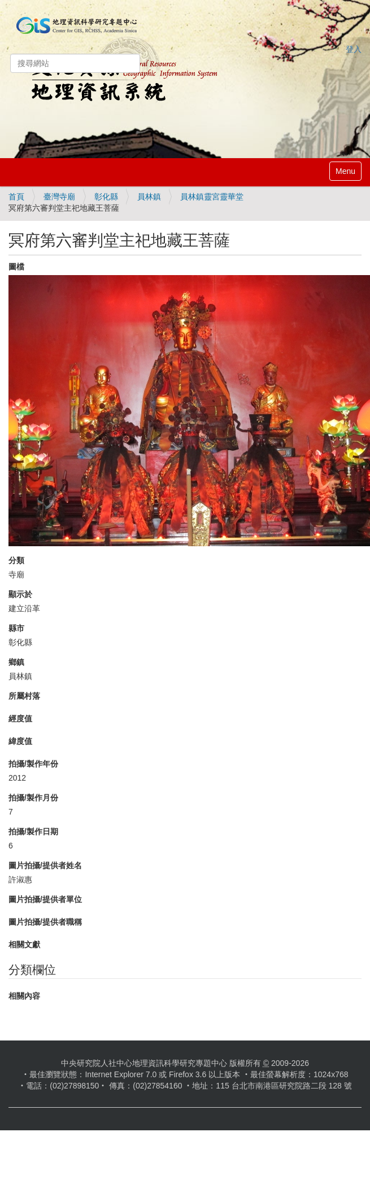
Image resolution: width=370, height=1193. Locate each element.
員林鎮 (149, 196)
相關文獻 (24, 944)
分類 (16, 560)
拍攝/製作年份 (33, 763)
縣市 (16, 628)
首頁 (16, 196)
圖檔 (16, 266)
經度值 (20, 718)
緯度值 (20, 741)
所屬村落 (24, 695)
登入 (354, 49)
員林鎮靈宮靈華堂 (211, 196)
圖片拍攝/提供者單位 (45, 899)
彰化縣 (106, 196)
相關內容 (24, 995)
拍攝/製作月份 (33, 797)
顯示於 (20, 594)
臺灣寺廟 (59, 196)
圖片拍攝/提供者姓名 (45, 865)
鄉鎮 (16, 662)
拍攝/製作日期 (33, 831)
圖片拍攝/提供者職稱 (45, 921)
